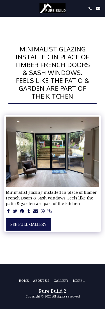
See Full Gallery (28, 224)
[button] (6, 8)
